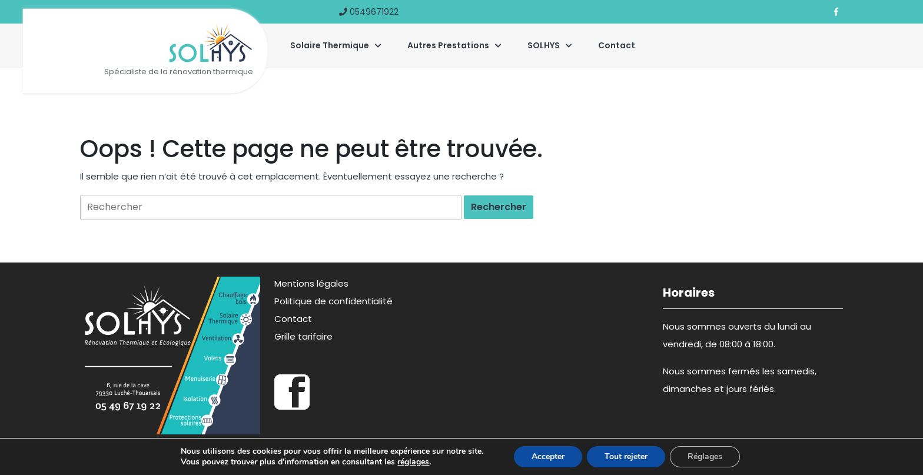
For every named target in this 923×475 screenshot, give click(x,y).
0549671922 (369, 12)
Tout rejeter (626, 456)
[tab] (498, 207)
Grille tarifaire (303, 336)
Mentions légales (311, 283)
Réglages (705, 456)
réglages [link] (413, 461)
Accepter (548, 456)
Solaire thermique (329, 45)
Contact (616, 45)
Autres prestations (448, 45)
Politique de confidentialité (333, 301)
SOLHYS (543, 45)
